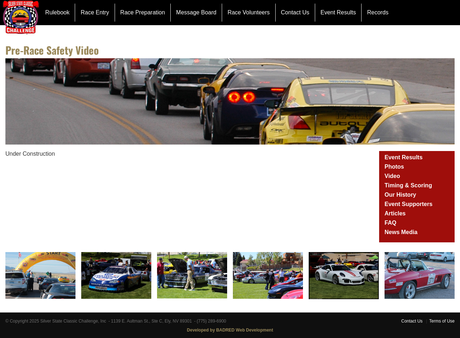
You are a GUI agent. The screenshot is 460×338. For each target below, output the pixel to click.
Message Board (196, 12)
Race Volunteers (248, 12)
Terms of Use (442, 321)
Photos (394, 167)
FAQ (390, 223)
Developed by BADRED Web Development (230, 330)
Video (392, 176)
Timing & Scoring (408, 185)
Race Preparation (142, 12)
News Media (401, 232)
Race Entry (94, 12)
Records (377, 12)
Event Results (338, 12)
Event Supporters (408, 204)
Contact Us (295, 12)
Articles (395, 213)
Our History (400, 195)
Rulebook (57, 12)
